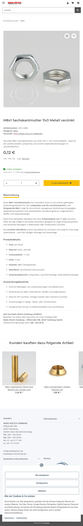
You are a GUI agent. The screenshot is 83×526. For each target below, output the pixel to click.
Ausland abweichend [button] (32, 172)
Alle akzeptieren (42, 475)
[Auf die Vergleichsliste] (67, 36)
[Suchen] (38, 10)
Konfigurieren (42, 483)
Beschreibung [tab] (11, 195)
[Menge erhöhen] (36, 183)
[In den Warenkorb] (5, 29)
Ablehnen (42, 491)
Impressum (9, 518)
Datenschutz (21, 518)
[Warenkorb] (78, 3)
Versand (25, 158)
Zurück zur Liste (11, 21)
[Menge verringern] (6, 183)
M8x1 (15, 131)
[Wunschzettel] (72, 3)
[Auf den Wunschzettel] (74, 36)
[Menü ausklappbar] (3, 1)
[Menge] (21, 183)
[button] (67, 3)
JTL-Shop (46, 523)
